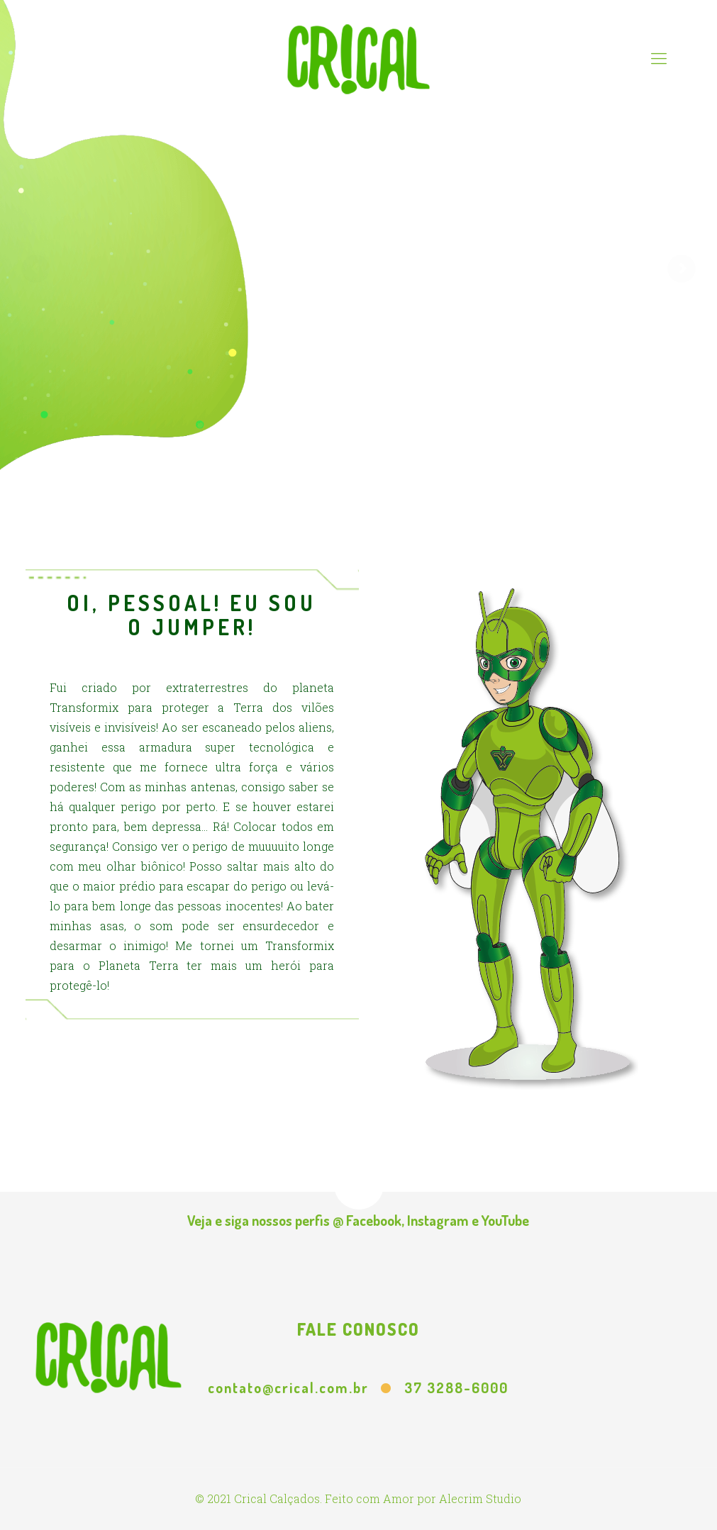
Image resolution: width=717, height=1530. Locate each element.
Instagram (438, 1220)
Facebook (373, 1220)
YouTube (505, 1220)
